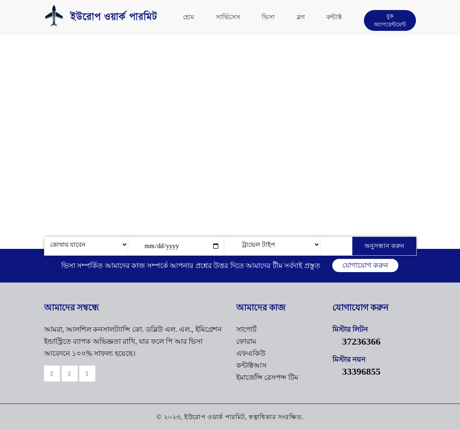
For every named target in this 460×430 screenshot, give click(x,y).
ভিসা (268, 17)
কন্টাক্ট (334, 17)
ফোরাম (246, 341)
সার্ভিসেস (228, 17)
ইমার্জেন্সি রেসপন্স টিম (267, 377)
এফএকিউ (250, 353)
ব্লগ (301, 17)
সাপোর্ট (246, 329)
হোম (188, 17)
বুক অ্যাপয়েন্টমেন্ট (390, 20)
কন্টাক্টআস (251, 365)
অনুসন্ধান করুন (384, 245)
